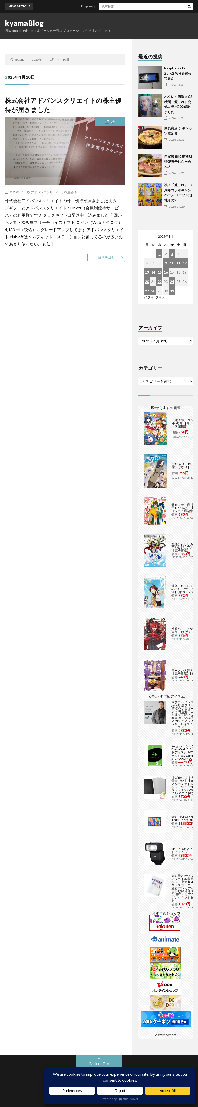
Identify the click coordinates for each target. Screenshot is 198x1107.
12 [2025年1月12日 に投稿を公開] (185, 263)
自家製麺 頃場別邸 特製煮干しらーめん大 (178, 161)
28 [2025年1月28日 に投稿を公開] (153, 291)
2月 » (160, 297)
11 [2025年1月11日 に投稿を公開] (178, 263)
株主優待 (70, 192)
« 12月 (149, 297)
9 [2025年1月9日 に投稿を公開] (166, 263)
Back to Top (99, 1063)
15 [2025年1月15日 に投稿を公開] (160, 272)
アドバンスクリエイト (46, 192)
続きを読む (106, 257)
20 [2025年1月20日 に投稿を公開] (147, 281)
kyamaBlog (24, 23)
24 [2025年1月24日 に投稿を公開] (172, 281)
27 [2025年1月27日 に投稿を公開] (147, 291)
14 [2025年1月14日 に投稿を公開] (153, 272)
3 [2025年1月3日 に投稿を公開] (172, 254)
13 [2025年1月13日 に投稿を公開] (147, 272)
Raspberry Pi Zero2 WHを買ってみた (110, 6)
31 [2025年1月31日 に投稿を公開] (172, 291)
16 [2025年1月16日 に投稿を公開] (166, 272)
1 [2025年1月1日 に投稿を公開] (160, 254)
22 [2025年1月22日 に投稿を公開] (160, 281)
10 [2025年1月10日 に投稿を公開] (172, 263)
